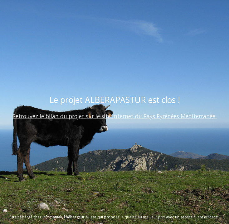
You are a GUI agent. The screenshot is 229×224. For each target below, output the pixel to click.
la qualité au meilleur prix (142, 217)
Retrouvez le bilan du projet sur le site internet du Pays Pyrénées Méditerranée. (114, 116)
